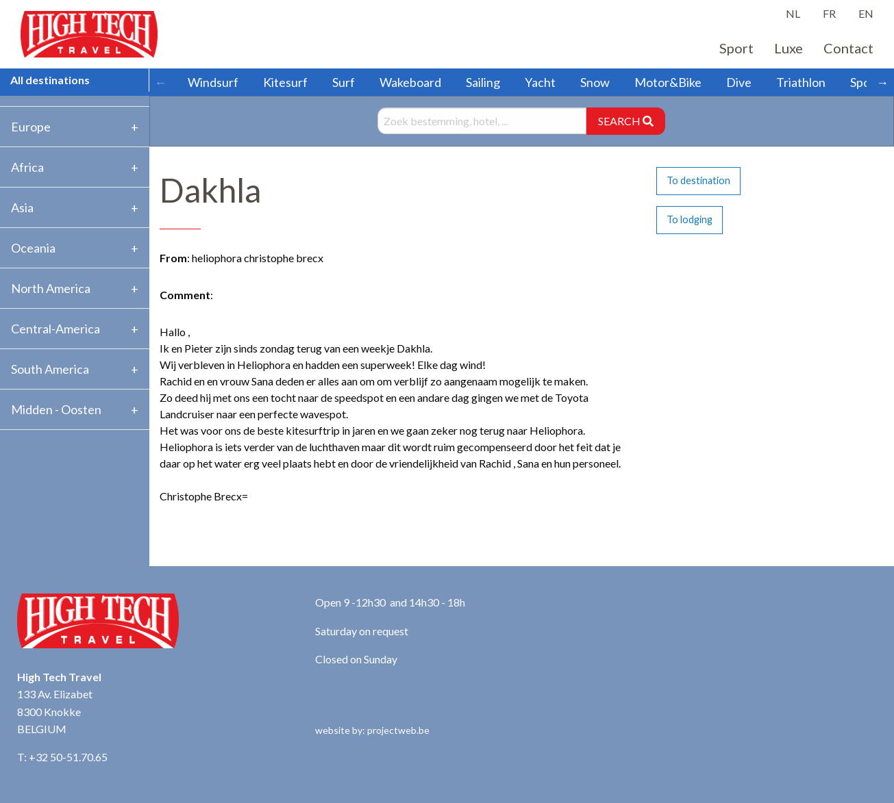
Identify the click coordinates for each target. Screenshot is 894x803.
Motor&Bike (667, 82)
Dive (739, 82)
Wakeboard (410, 82)
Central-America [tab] (55, 328)
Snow (595, 82)
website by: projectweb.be (372, 730)
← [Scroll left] (161, 82)
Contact (848, 48)
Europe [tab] (31, 126)
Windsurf (213, 82)
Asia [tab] (22, 207)
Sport (736, 48)
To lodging (689, 219)
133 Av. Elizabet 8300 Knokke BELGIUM (54, 711)
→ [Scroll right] (882, 82)
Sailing (483, 82)
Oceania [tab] (33, 247)
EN (865, 13)
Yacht (540, 82)
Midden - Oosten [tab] (56, 409)
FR (829, 13)
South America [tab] (50, 369)
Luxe (788, 48)
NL (793, 13)
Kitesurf (285, 82)
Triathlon (800, 82)
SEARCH (626, 120)
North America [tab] (50, 288)
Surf (343, 82)
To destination (698, 180)
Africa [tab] (27, 167)
